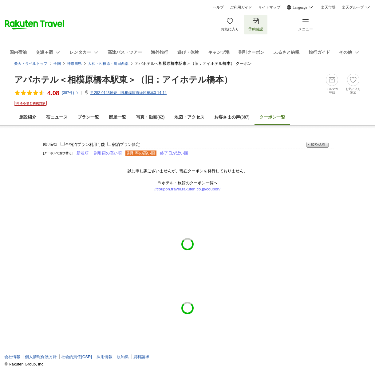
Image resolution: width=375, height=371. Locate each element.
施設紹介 (27, 117)
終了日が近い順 (174, 153)
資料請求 (141, 356)
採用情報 (104, 356)
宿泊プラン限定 (126, 144)
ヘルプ (218, 7)
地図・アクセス (189, 117)
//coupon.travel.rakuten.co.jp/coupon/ (188, 189)
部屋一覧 (117, 117)
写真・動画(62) (150, 117)
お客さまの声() (231, 117)
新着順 (83, 153)
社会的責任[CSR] (76, 356)
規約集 (123, 356)
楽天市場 (328, 7)
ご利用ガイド (241, 7)
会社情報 (12, 356)
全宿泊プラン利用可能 (85, 144)
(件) (70, 93)
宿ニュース (57, 117)
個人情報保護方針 (41, 356)
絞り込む (317, 145)
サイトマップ (269, 7)
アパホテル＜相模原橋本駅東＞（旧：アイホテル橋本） (123, 79)
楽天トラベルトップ (30, 63)
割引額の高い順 (108, 153)
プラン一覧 (88, 117)
